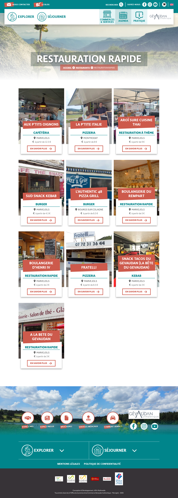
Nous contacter (21, 4)
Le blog (45, 4)
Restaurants (83, 68)
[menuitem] (172, 4)
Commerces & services (107, 20)
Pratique (139, 20)
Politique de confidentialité (102, 463)
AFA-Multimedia (99, 490)
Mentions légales (68, 463)
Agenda (123, 20)
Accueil (67, 68)
